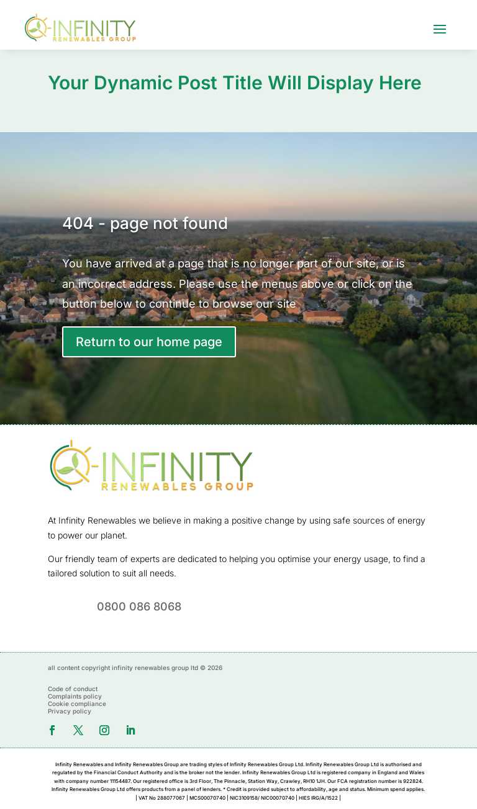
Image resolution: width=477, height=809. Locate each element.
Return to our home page (149, 341)
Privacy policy (69, 711)
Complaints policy (75, 696)
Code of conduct (73, 688)
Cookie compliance (77, 703)
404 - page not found (145, 223)
